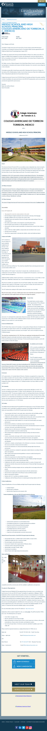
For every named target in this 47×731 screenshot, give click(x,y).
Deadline (18, 36)
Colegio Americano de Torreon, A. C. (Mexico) (23, 29)
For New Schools (16, 660)
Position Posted (5, 36)
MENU (42, 4)
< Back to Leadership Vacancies (9, 22)
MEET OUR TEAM (23, 684)
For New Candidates (17, 664)
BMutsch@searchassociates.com (30, 645)
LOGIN (42, 1)
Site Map (23, 721)
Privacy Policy (9, 721)
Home (3, 721)
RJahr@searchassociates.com (29, 635)
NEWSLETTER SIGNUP (23, 689)
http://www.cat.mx (30, 608)
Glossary (17, 721)
